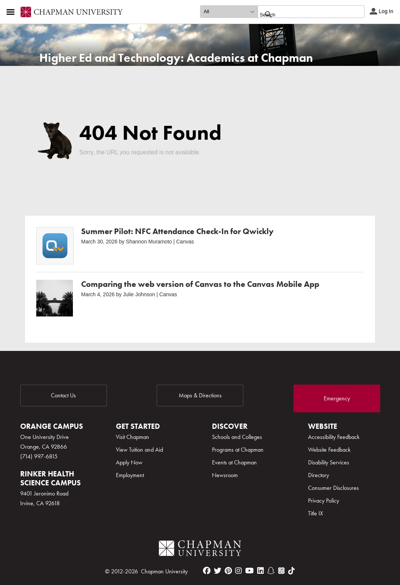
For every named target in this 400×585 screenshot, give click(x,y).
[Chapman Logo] (200, 549)
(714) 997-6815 (39, 456)
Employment (130, 475)
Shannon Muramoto (149, 242)
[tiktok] (291, 570)
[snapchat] (271, 570)
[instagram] (238, 570)
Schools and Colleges (237, 437)
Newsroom (225, 475)
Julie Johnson (139, 294)
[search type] (229, 11)
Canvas (185, 242)
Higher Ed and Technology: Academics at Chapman (176, 58)
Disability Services (328, 462)
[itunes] (281, 570)
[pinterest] (228, 570)
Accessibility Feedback (334, 437)
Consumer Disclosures (333, 488)
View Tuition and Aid (139, 450)
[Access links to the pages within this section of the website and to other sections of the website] (12, 12)
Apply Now (129, 462)
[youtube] (249, 570)
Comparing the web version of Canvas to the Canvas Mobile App (200, 284)
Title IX (315, 513)
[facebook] (206, 570)
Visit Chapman (132, 437)
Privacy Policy (323, 500)
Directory (318, 475)
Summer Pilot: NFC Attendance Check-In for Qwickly (177, 231)
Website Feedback (329, 450)
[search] (303, 15)
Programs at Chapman (238, 450)
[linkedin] (260, 570)
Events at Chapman (234, 462)
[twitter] (217, 570)
